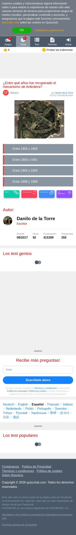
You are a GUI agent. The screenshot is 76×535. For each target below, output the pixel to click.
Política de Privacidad (36, 466)
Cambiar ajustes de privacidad (19, 524)
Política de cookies (37, 391)
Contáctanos (10, 466)
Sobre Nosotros (12, 475)
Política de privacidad (17, 391)
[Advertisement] (38, 312)
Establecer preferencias (49, 30)
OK (21, 30)
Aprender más (10, 22)
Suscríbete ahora (38, 380)
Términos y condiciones (45, 388)
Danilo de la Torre (64, 93)
